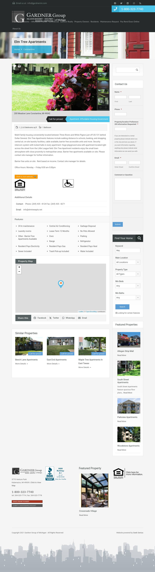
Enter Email (119, 167)
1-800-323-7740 (132, 9)
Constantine (29, 49)
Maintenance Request (109, 21)
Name (118, 92)
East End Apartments (57, 359)
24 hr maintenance (26, 226)
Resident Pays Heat (88, 246)
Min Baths (119, 293)
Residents (95, 21)
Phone (118, 109)
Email (82, 318)
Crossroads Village (88, 511)
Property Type (121, 269)
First (116, 102)
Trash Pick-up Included (59, 251)
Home (15, 21)
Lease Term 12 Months (59, 231)
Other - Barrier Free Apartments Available (27, 237)
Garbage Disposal (88, 226)
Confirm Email (134, 167)
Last (130, 102)
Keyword (119, 246)
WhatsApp (68, 318)
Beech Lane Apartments (26, 359)
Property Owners (81, 21)
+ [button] (19, 267)
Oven (51, 236)
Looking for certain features (128, 313)
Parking (83, 236)
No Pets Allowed (87, 231)
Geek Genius (138, 533)
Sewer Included (24, 251)
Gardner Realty (66, 21)
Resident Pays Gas (57, 246)
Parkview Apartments (127, 417)
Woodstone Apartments (128, 446)
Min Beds (119, 281)
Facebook (40, 318)
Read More (121, 355)
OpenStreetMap (91, 311)
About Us (16, 28)
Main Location (121, 258)
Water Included (86, 251)
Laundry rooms (24, 231)
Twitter (54, 318)
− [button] (19, 272)
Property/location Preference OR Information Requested (126, 123)
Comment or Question (123, 175)
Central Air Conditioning (59, 226)
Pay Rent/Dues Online (129, 21)
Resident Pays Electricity (28, 246)
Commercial (54, 21)
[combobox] (127, 262)
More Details (21, 363)
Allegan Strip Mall (125, 351)
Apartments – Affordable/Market (33, 21)
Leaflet (81, 311)
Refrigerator (85, 241)
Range (52, 241)
